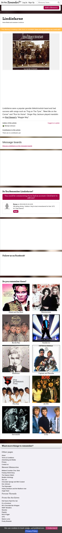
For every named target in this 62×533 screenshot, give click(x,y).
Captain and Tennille (46, 359)
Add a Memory (51, 8)
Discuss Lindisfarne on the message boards (17, 146)
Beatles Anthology (7, 477)
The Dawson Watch (8, 475)
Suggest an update (54, 123)
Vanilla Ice (46, 329)
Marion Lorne (6, 519)
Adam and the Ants (16, 298)
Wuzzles (4, 510)
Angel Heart (5, 491)
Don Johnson (6, 484)
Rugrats (4, 512)
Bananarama (46, 298)
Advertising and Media (9, 460)
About (3, 455)
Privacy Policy (31, 531)
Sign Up (31, 2)
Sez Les (4, 479)
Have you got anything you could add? (48, 29)
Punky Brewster (7, 521)
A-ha (46, 420)
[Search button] (59, 2)
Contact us (5, 464)
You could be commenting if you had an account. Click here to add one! (31, 197)
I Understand (51, 528)
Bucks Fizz (16, 329)
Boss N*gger (6, 514)
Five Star (16, 390)
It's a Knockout (6, 503)
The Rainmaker (6, 486)
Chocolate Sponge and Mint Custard (13, 482)
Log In (24, 2)
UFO (3, 517)
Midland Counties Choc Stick (11, 470)
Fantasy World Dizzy (8, 473)
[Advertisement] (31, 89)
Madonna (16, 359)
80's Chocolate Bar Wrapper (10, 505)
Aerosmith (16, 420)
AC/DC (46, 390)
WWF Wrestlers (7, 508)
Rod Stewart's (11, 117)
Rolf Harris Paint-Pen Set (10, 501)
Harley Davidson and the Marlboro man (14, 488)
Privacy (4, 462)
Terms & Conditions (8, 457)
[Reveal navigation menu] (5, 8)
